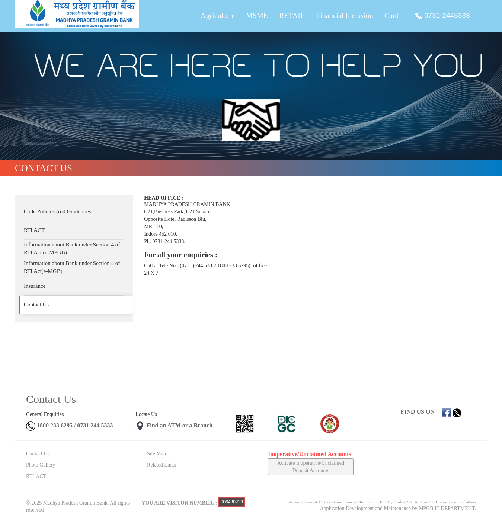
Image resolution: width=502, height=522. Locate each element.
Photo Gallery (40, 465)
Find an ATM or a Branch (179, 425)
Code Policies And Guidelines (57, 211)
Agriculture (217, 16)
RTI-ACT (36, 476)
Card (391, 16)
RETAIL (292, 16)
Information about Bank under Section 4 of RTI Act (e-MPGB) (72, 248)
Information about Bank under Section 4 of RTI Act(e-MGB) (72, 267)
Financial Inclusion (344, 16)
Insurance (34, 286)
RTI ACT (34, 230)
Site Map (156, 453)
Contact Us (36, 305)
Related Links (161, 465)
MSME (257, 16)
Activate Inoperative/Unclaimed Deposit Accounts (310, 466)
